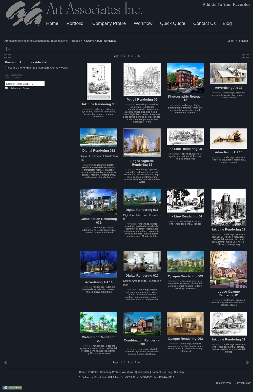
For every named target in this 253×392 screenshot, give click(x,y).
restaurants (152, 109)
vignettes (130, 172)
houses (101, 114)
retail (142, 109)
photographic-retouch (179, 108)
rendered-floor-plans (104, 111)
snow (233, 97)
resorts (129, 112)
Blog (227, 23)
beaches (137, 122)
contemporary (142, 119)
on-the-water (90, 177)
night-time (106, 292)
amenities (155, 114)
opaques (153, 169)
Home (52, 23)
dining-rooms (143, 292)
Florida (147, 122)
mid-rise (150, 112)
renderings (99, 109)
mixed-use (139, 112)
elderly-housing (193, 348)
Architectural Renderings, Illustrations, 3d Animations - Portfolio (42, 40)
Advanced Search (20, 88)
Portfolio (75, 23)
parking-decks (143, 117)
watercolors (98, 348)
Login (231, 40)
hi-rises (149, 174)
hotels (145, 114)
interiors (130, 292)
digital (197, 105)
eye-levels (87, 111)
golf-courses (94, 353)
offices (220, 244)
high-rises (135, 114)
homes (109, 114)
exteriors (110, 109)
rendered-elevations (222, 160)
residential (89, 114)
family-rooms (197, 346)
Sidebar (243, 40)
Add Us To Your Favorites (227, 4)
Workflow (143, 23)
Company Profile (109, 23)
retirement (190, 288)
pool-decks (129, 117)
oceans (128, 179)
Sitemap (179, 372)
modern (130, 119)
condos (156, 117)
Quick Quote (172, 23)
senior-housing (185, 286)
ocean (154, 119)
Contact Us (204, 23)
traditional (98, 116)
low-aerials (135, 107)
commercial (132, 109)
